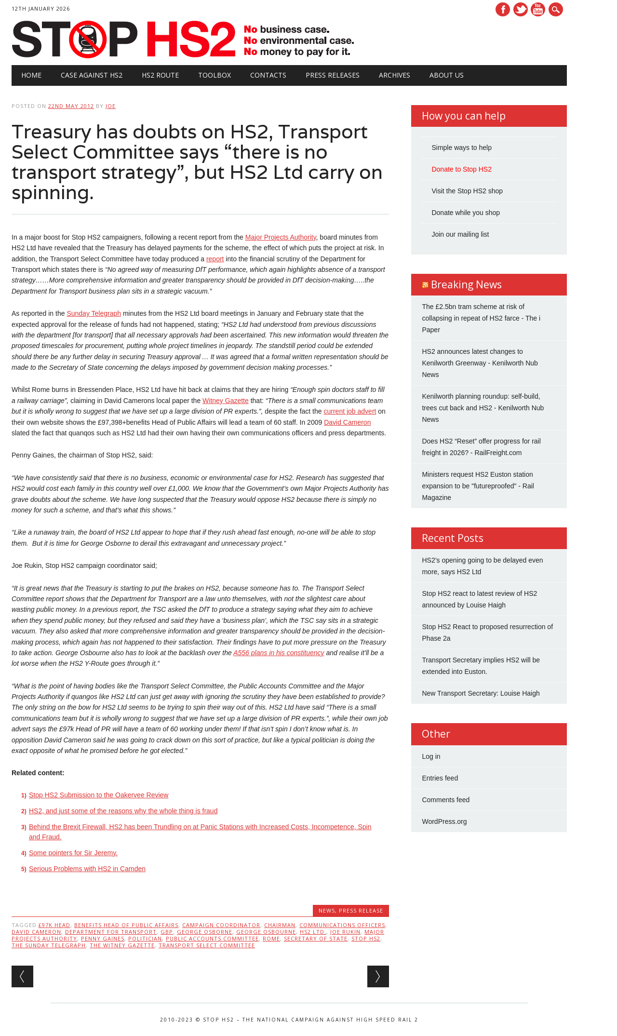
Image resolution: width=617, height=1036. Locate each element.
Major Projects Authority (280, 237)
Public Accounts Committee (212, 938)
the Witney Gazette (122, 945)
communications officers (342, 924)
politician (145, 938)
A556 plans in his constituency (278, 653)
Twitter (520, 9)
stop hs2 (365, 938)
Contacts (268, 75)
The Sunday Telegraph (49, 945)
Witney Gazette (225, 400)
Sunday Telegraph (94, 313)
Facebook (503, 9)
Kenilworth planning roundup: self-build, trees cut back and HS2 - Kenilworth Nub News (483, 407)
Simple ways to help (461, 147)
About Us (446, 75)
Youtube (538, 9)
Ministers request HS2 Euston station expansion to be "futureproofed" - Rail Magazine (478, 486)
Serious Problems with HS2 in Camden (87, 869)
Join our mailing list (460, 234)
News (327, 910)
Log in (431, 756)
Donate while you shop (465, 212)
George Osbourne (266, 931)
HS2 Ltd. (313, 931)
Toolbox (214, 75)
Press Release (361, 910)
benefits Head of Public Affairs (126, 924)
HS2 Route (160, 75)
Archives (394, 75)
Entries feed (440, 778)
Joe (111, 105)
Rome (271, 938)
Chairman (279, 924)
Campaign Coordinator (221, 924)
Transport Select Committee (207, 945)
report (215, 259)
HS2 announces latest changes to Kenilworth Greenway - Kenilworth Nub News (479, 363)
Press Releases (333, 75)
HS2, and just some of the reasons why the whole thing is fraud (123, 811)
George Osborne (204, 931)
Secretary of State (316, 938)
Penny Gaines (102, 938)
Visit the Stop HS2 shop (467, 191)
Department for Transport (111, 931)
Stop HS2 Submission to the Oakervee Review (98, 795)
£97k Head (54, 924)
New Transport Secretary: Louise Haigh (480, 693)
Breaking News (466, 284)
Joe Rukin (345, 931)
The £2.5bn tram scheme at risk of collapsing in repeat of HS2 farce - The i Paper (481, 318)
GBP (167, 931)
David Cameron (347, 422)
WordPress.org (444, 821)
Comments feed (445, 800)
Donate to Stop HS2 (461, 169)
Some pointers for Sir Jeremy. (73, 853)
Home (31, 75)
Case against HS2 (91, 75)
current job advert (349, 411)
